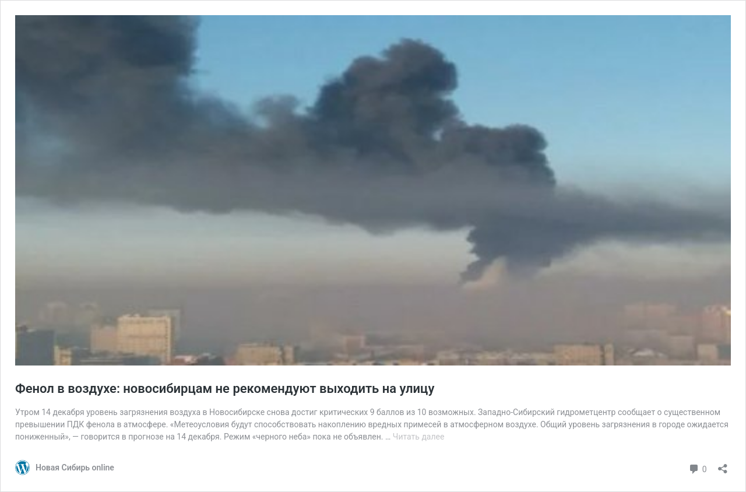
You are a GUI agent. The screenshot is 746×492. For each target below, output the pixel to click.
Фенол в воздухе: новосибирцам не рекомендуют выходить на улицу (224, 388)
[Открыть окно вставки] (723, 465)
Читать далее (419, 436)
